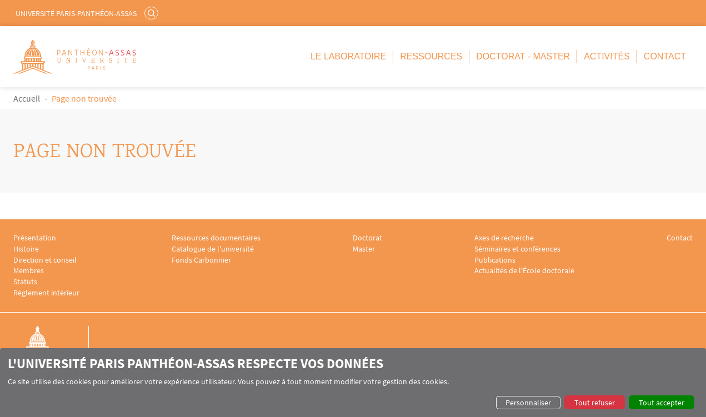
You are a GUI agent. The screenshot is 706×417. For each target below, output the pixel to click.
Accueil (26, 98)
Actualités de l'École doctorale (524, 270)
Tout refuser (594, 403)
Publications (494, 260)
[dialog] (353, 382)
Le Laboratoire (348, 56)
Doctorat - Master (523, 56)
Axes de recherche (504, 238)
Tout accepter (661, 403)
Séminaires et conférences (517, 249)
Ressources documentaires (216, 238)
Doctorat (367, 238)
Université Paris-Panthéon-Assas (76, 13)
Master (364, 249)
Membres (28, 270)
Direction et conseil (45, 260)
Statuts (25, 282)
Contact (665, 56)
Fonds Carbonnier (201, 260)
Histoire (26, 249)
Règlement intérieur (46, 293)
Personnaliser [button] (528, 403)
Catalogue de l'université (213, 249)
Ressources (431, 56)
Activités (607, 56)
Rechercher (152, 13)
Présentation (34, 238)
